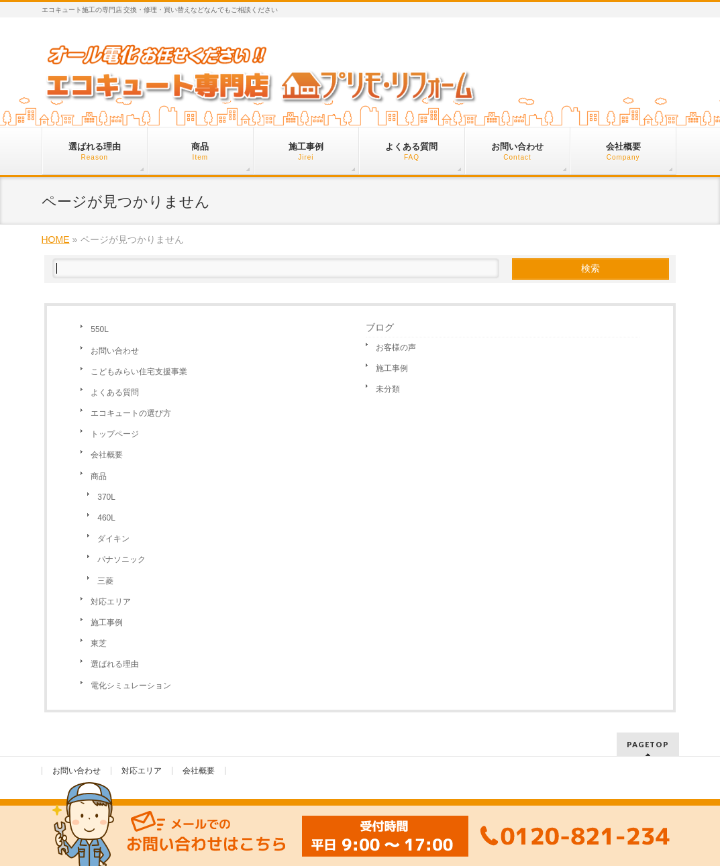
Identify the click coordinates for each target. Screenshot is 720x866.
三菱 (105, 581)
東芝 (99, 643)
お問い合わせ (115, 351)
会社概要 (107, 454)
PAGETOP (648, 744)
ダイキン (113, 538)
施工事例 (107, 622)
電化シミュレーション (131, 685)
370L (106, 497)
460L (106, 518)
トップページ (115, 434)
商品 (99, 476)
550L (100, 329)
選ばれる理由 (115, 664)
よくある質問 (115, 392)
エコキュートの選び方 (131, 413)
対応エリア (111, 601)
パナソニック (121, 559)
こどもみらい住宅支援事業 (139, 371)
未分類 (388, 389)
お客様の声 (396, 347)
